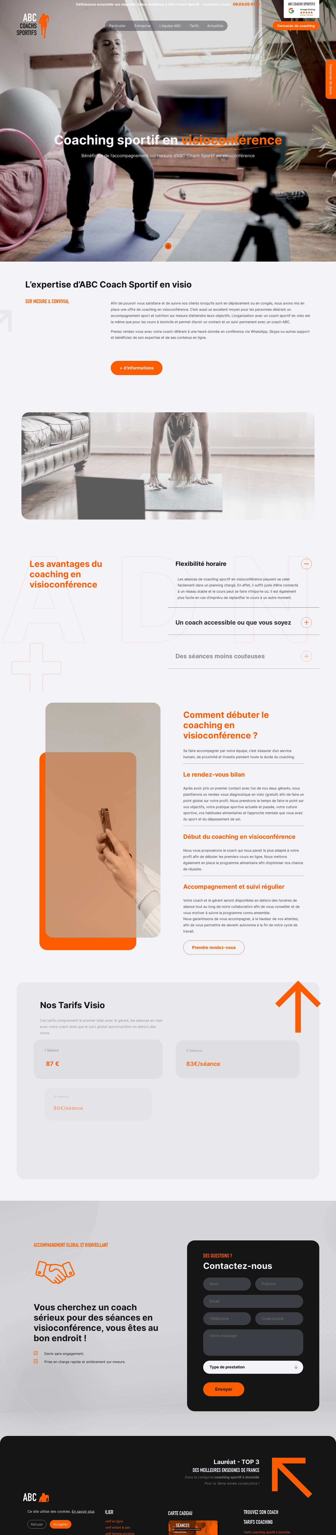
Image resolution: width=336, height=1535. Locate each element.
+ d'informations (137, 368)
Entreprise (142, 26)
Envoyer (223, 1389)
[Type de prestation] (253, 1367)
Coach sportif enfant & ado (111, 1527)
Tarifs (194, 26)
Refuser (37, 1526)
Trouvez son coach (261, 1512)
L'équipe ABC (170, 26)
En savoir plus (83, 1513)
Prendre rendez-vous (214, 947)
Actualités (215, 26)
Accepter (60, 1526)
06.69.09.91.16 (246, 4)
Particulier (117, 26)
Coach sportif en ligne (107, 1521)
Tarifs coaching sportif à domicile (267, 1532)
